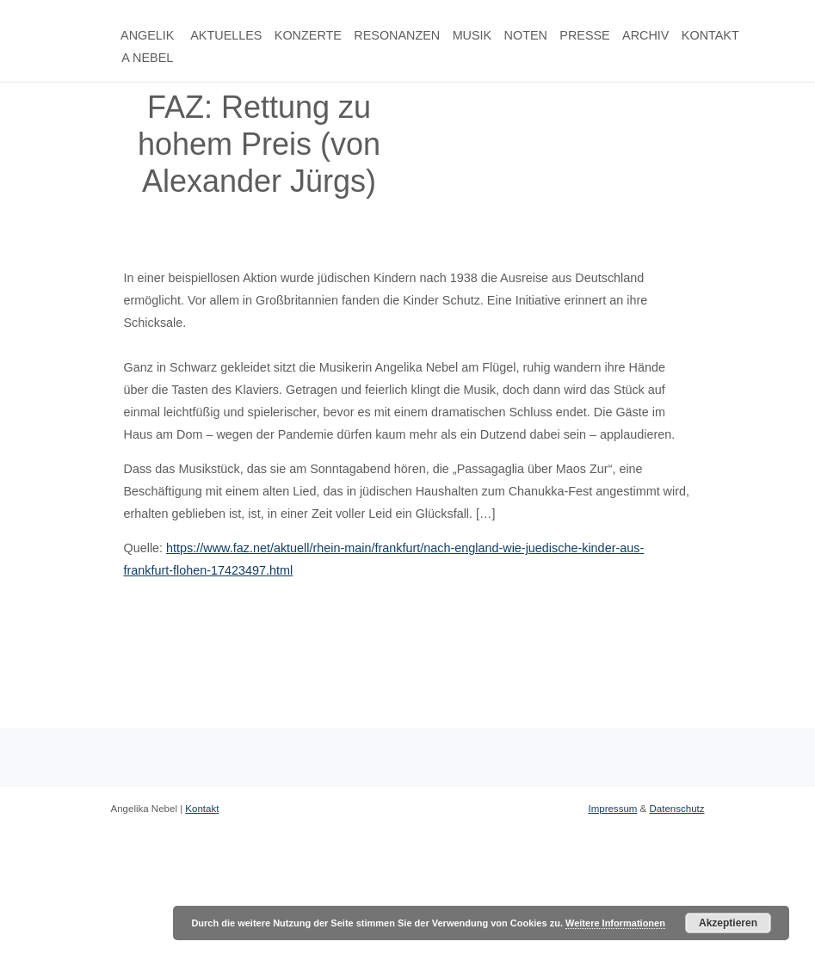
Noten (525, 35)
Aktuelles (226, 35)
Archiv (645, 35)
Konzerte (308, 35)
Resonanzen (397, 35)
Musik (472, 35)
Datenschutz (676, 808)
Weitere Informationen (615, 923)
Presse (584, 35)
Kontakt (710, 35)
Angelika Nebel (147, 46)
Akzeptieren (728, 923)
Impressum (612, 808)
